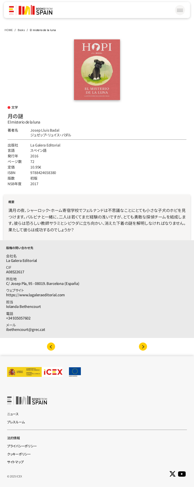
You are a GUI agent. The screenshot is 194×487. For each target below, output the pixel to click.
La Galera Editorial (45, 145)
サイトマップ (15, 461)
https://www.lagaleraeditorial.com (35, 294)
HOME (9, 30)
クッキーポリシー (19, 454)
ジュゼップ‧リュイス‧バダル (50, 134)
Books (21, 30)
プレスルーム (16, 422)
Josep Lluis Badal (44, 130)
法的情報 (13, 437)
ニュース (13, 413)
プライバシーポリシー (22, 446)
